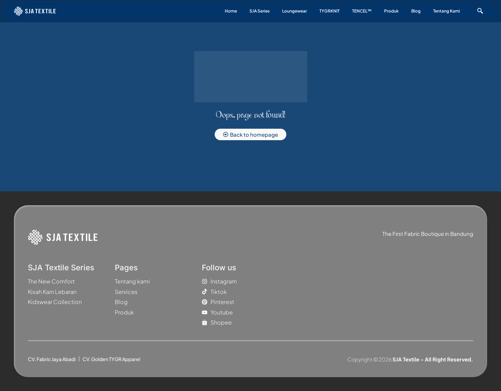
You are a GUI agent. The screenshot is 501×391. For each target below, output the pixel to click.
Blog (416, 11)
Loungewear (294, 11)
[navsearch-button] (480, 11)
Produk (391, 11)
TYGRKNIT (329, 11)
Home (231, 11)
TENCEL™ (362, 11)
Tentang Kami (446, 11)
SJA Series (259, 11)
